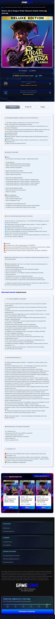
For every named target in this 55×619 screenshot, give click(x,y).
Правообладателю (8, 591)
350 (27, 508)
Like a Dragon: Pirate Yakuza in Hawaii (13, 7)
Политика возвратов (8, 560)
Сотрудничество (7, 570)
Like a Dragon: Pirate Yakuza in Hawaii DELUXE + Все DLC (10, 500)
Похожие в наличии (27, 611)
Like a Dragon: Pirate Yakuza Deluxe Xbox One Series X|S (26, 500)
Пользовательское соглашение (11, 584)
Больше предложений (42, 476)
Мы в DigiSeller (7, 573)
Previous (4, 509)
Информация (6, 556)
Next (49, 509)
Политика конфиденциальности (11, 587)
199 (11, 508)
